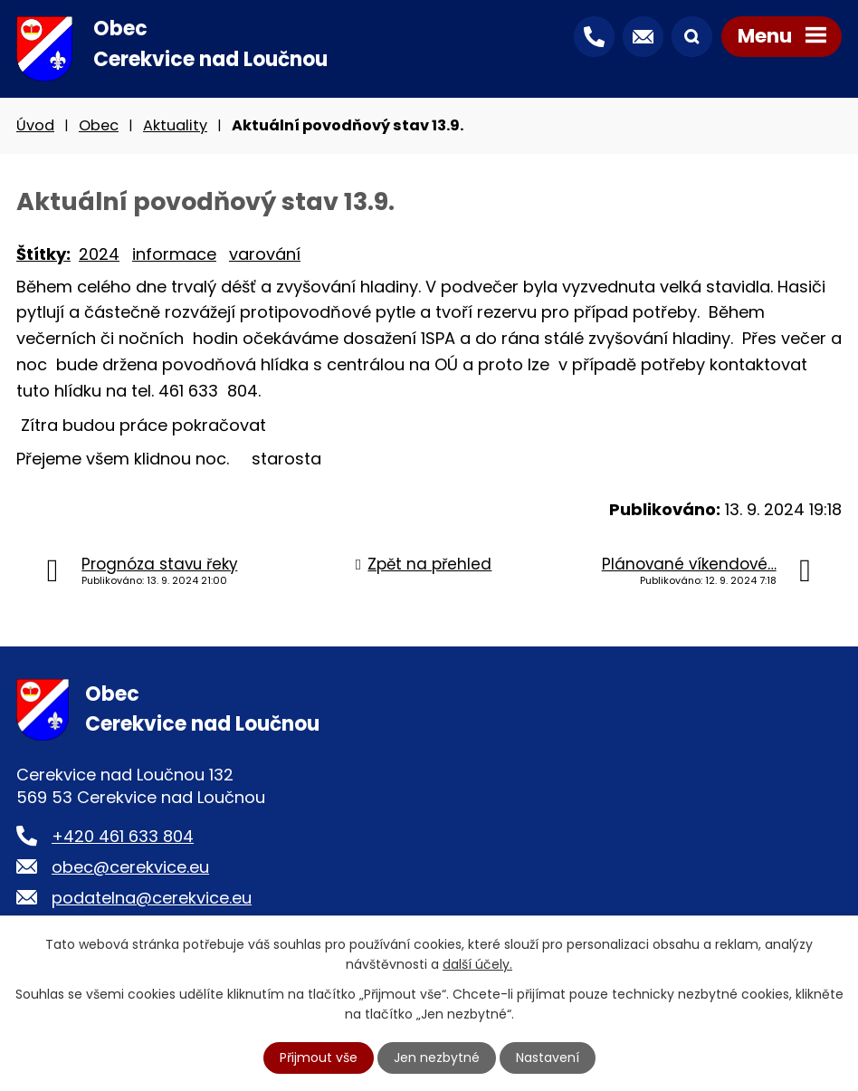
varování (264, 254)
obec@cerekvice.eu (130, 867)
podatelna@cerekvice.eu (152, 897)
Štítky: (43, 254)
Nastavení (547, 1057)
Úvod (35, 125)
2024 (99, 254)
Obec (99, 125)
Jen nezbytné (437, 1057)
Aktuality (175, 125)
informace (174, 254)
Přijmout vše (319, 1057)
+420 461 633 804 (123, 836)
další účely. (477, 964)
